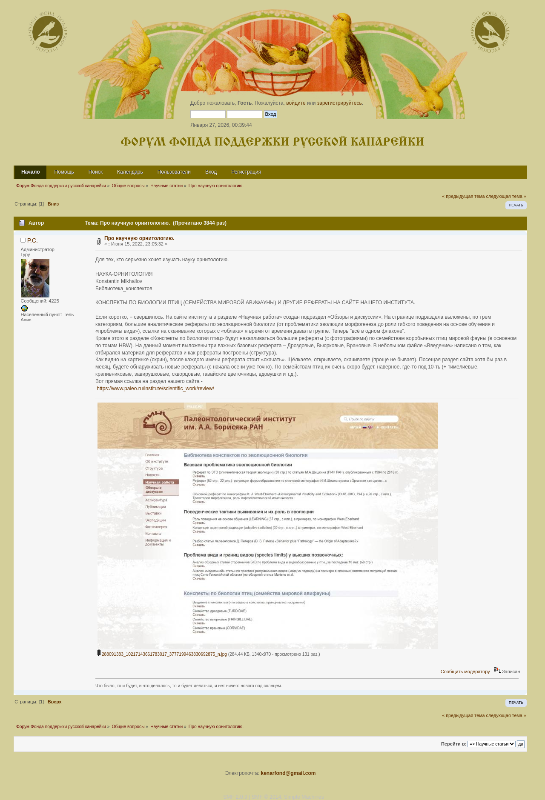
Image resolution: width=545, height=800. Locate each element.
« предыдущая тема (463, 196)
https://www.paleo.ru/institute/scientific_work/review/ (155, 388)
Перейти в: (453, 743)
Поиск (96, 172)
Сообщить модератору (465, 671)
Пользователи (174, 172)
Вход (211, 172)
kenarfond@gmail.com (288, 773)
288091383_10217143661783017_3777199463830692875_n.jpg (162, 654)
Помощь (64, 172)
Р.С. (32, 240)
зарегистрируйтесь (339, 103)
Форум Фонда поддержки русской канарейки (272, 142)
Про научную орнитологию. (139, 238)
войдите (295, 103)
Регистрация (246, 172)
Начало (30, 172)
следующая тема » (506, 196)
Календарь (130, 172)
